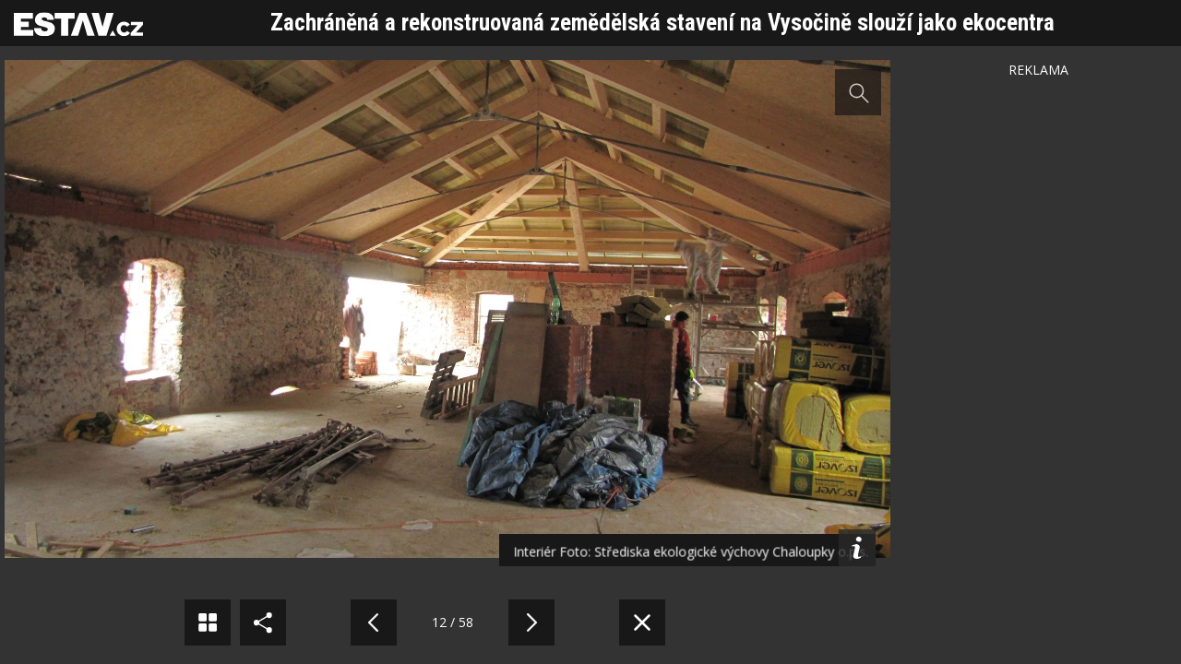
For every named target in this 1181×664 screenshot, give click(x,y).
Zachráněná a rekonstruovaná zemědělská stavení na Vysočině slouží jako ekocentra (662, 22)
